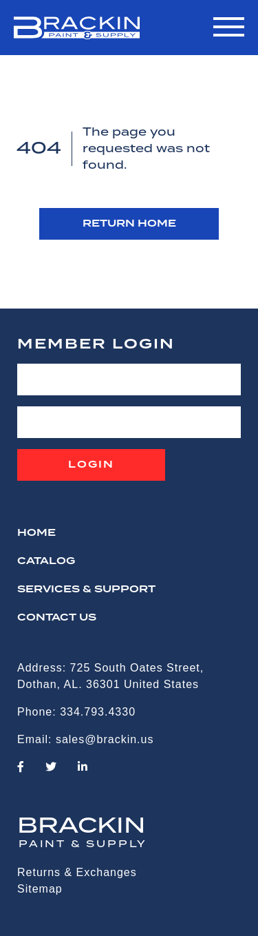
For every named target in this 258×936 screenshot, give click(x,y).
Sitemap (40, 889)
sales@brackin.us (105, 739)
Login (91, 464)
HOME (36, 533)
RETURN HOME (129, 223)
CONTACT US (56, 617)
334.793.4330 (98, 712)
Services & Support (86, 589)
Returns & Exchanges (77, 872)
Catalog (46, 561)
